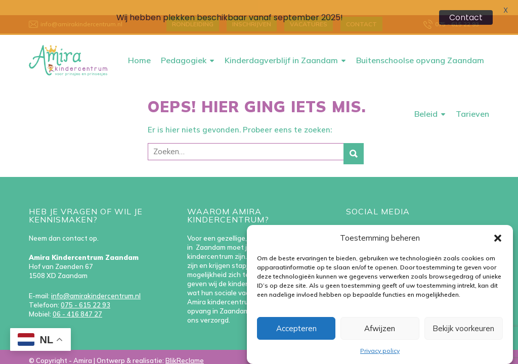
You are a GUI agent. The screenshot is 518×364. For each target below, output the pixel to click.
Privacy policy (380, 350)
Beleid (426, 100)
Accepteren (296, 328)
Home (139, 46)
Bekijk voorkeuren (463, 328)
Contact (466, 17)
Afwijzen (379, 328)
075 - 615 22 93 (85, 291)
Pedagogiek (183, 46)
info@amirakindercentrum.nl (96, 282)
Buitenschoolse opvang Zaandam (420, 46)
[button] (498, 238)
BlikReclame (184, 347)
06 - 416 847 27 (77, 300)
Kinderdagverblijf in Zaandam (281, 46)
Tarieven (472, 100)
